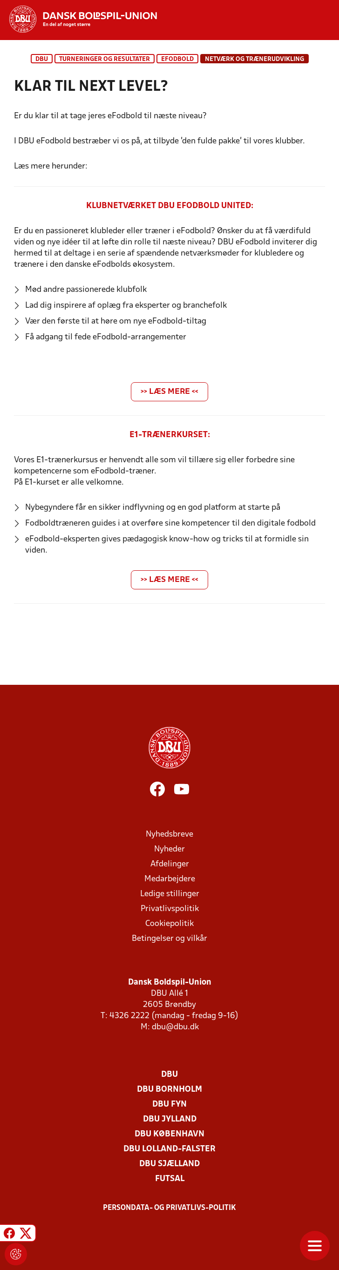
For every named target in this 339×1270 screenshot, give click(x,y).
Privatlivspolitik (170, 909)
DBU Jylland (170, 1119)
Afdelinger (169, 864)
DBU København (169, 1134)
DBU (41, 59)
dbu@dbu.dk (175, 1027)
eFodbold (177, 59)
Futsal (169, 1179)
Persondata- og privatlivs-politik (169, 1208)
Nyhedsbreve (169, 834)
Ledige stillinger (169, 894)
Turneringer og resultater (104, 59)
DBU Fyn (169, 1104)
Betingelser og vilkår (169, 939)
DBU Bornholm (169, 1090)
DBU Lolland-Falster (169, 1149)
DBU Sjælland (169, 1164)
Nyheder (169, 849)
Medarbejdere (169, 879)
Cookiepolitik (169, 924)
